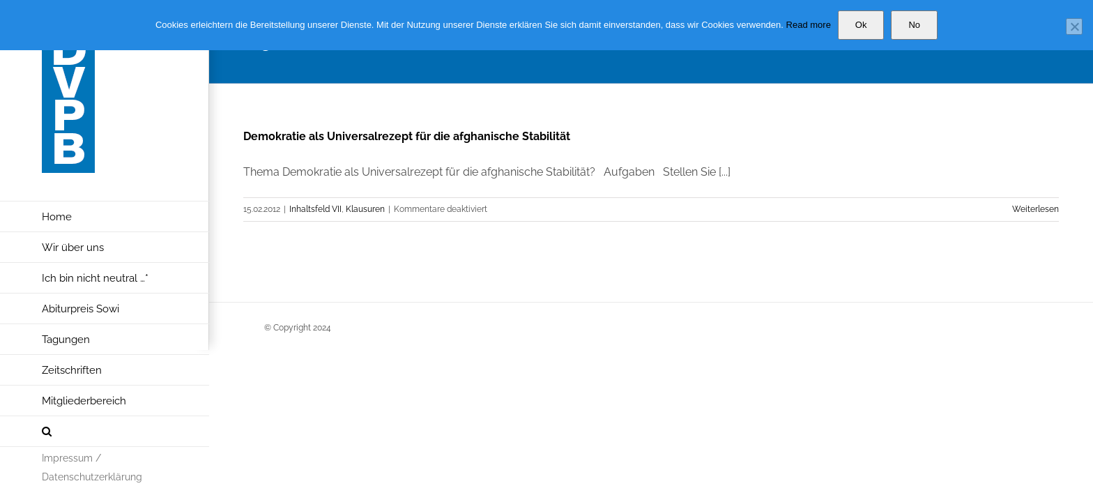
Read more (808, 25)
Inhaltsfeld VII (315, 209)
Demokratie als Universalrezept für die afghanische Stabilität (406, 136)
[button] (104, 431)
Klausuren (365, 209)
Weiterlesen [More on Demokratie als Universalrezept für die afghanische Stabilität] (1035, 209)
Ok (861, 25)
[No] (1074, 26)
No (914, 25)
